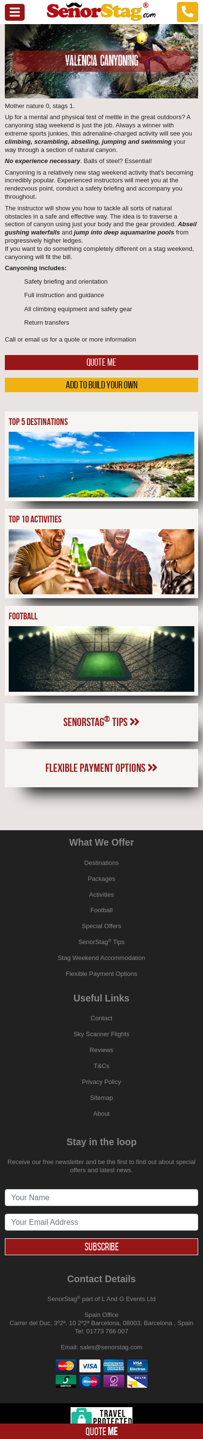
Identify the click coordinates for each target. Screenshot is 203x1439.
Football (101, 910)
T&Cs (102, 1065)
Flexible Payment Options (101, 768)
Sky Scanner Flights (101, 1034)
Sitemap (101, 1097)
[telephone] (187, 12)
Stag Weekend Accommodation (101, 957)
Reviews (101, 1050)
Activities (101, 894)
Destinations (101, 862)
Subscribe (102, 1246)
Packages (101, 878)
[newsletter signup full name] (101, 1197)
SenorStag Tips (101, 721)
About (101, 1113)
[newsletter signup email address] (101, 1222)
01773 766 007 (108, 1331)
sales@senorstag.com (111, 1347)
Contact (102, 1018)
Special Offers (101, 926)
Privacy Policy (101, 1081)
